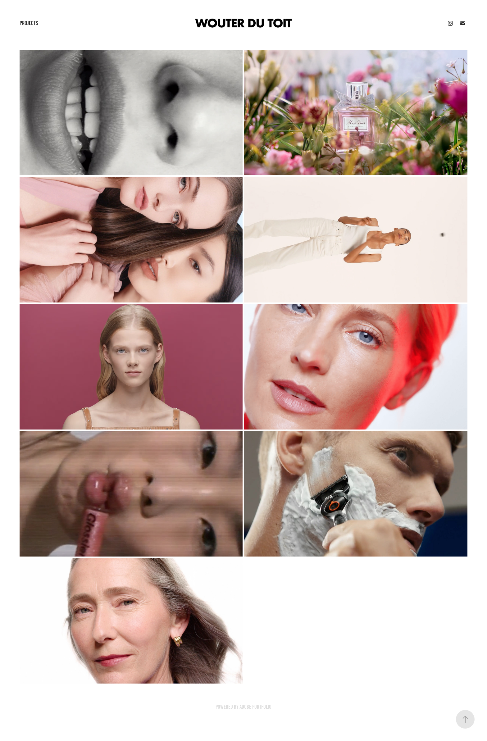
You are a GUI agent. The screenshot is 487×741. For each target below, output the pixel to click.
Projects (29, 23)
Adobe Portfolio (255, 707)
